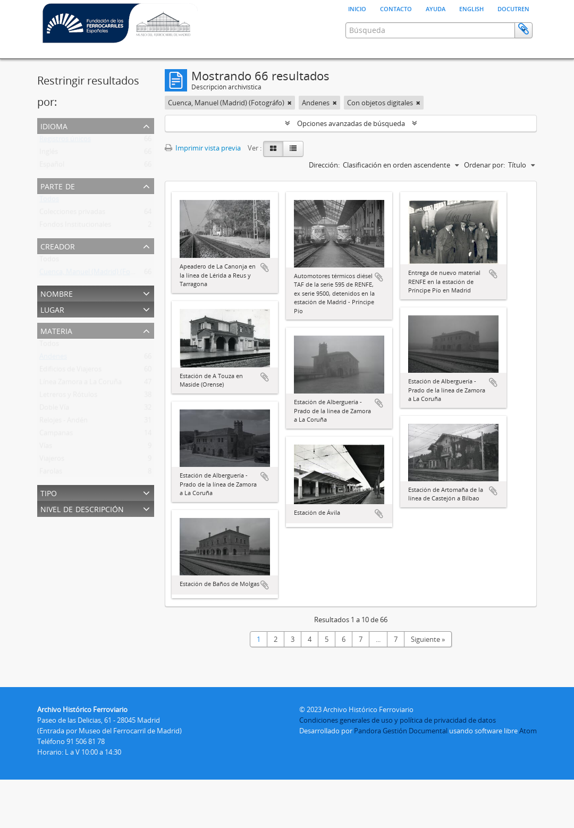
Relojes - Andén (63, 422)
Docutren (513, 8)
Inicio (357, 8)
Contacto (396, 8)
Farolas (50, 473)
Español (51, 166)
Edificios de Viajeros (70, 371)
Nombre (56, 293)
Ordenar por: (484, 165)
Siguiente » (428, 639)
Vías (45, 448)
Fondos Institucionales (75, 226)
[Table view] (293, 149)
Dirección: (324, 165)
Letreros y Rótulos (68, 397)
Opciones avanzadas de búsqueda (351, 123)
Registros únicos (65, 141)
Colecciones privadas (72, 214)
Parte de (57, 185)
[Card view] (273, 149)
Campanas (56, 435)
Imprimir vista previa (203, 148)
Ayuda (435, 8)
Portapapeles (523, 29)
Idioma (53, 125)
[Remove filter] (290, 102)
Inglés (48, 153)
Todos (49, 201)
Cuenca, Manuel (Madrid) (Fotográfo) (97, 274)
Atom (528, 730)
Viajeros (51, 460)
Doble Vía (54, 409)
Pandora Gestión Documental (401, 730)
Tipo (48, 492)
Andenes (53, 358)
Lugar (52, 309)
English (471, 8)
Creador (57, 245)
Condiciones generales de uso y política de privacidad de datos (397, 720)
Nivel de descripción (82, 508)
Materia (56, 330)
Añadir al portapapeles (264, 267)
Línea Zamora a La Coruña (80, 384)
